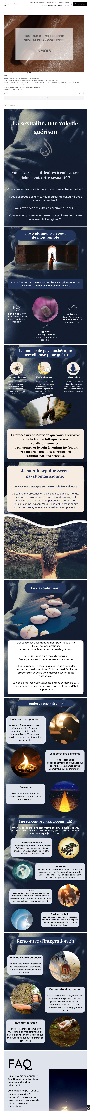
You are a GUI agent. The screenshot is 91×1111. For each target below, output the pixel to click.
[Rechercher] (71, 4)
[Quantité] (72, 43)
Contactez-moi (80, 4)
